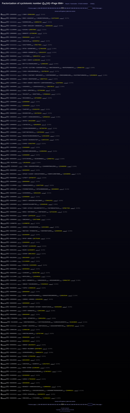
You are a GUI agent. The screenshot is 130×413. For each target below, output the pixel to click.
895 (65, 8)
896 (68, 8)
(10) (5, 14)
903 (83, 8)
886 (44, 8)
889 (51, 8)
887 (46, 8)
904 (86, 8)
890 (53, 8)
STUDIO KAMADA (83, 3)
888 (48, 8)
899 (74, 8)
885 (42, 8)
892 (57, 8)
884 (39, 8)
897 (70, 8)
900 (77, 8)
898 (72, 8)
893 (60, 8)
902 (81, 8)
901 (79, 8)
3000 (94, 8)
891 (55, 8)
